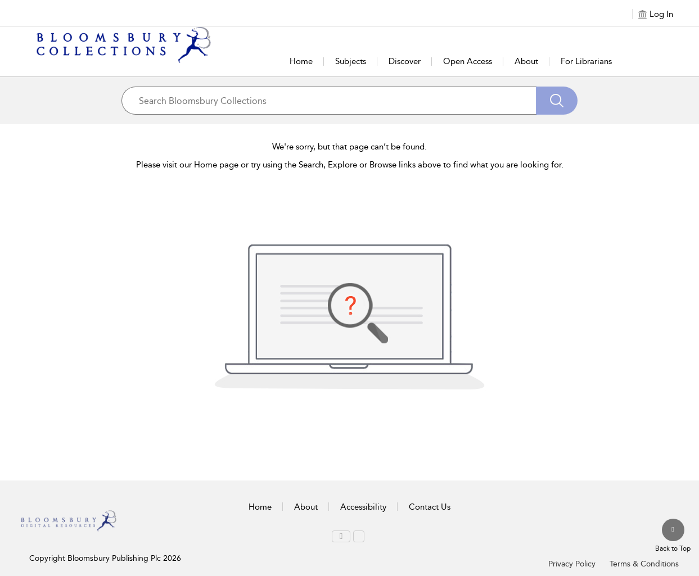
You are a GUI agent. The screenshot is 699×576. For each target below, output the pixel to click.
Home (301, 61)
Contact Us (429, 507)
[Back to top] (673, 536)
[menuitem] (341, 536)
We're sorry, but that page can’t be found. (349, 147)
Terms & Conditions (644, 564)
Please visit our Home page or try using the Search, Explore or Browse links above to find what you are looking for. (349, 165)
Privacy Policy (572, 564)
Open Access (467, 61)
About (526, 61)
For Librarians (586, 61)
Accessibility (363, 507)
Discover (405, 61)
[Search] (557, 101)
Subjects (350, 61)
